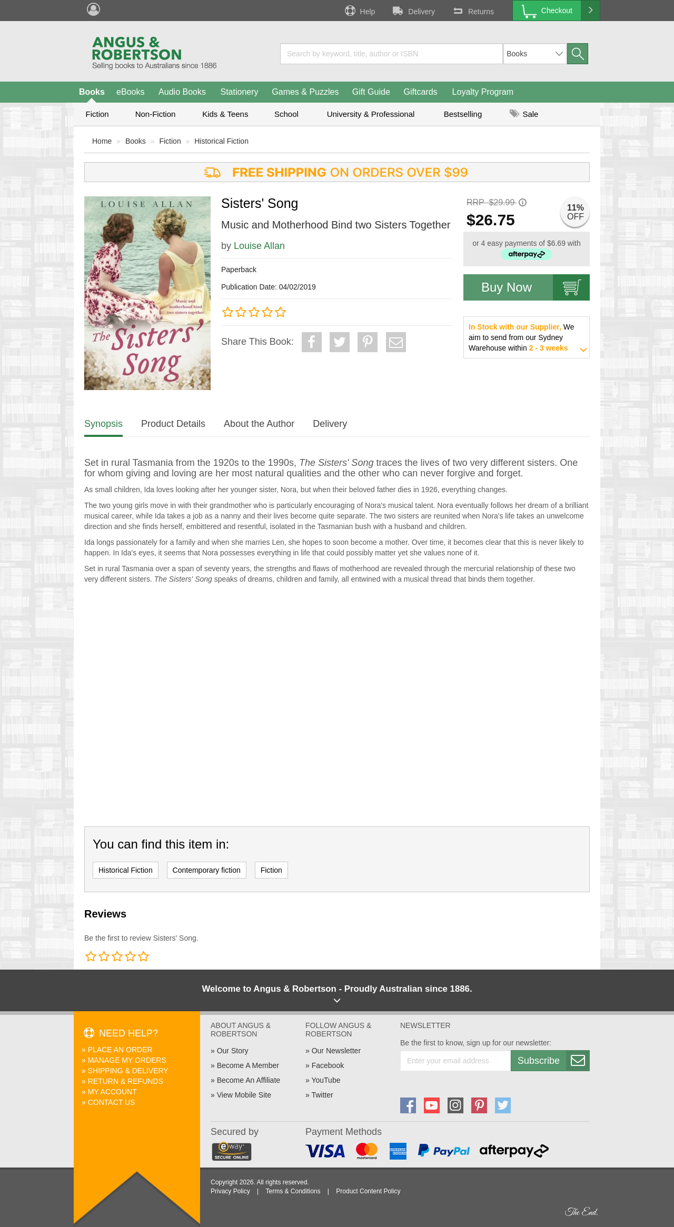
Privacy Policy (230, 1191)
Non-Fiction (155, 113)
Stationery (239, 91)
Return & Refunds (125, 1081)
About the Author (259, 423)
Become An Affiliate (248, 1080)
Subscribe (553, 1061)
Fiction (96, 113)
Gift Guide (371, 91)
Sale (524, 113)
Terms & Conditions (292, 1191)
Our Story (233, 1050)
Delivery (413, 10)
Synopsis (103, 423)
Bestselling (463, 113)
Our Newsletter (336, 1050)
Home (102, 141)
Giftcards (421, 91)
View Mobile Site (244, 1095)
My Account (112, 1092)
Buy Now (535, 287)
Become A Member (248, 1065)
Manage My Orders (127, 1060)
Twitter (322, 1095)
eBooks (130, 91)
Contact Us (111, 1102)
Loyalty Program (483, 91)
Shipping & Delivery (128, 1070)
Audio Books (182, 91)
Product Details (173, 423)
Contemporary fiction (207, 870)
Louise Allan (259, 246)
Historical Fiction (221, 141)
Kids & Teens (225, 113)
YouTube (325, 1080)
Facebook (328, 1065)
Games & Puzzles (305, 91)
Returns (472, 10)
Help (359, 10)
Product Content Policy (368, 1191)
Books (92, 91)
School (286, 113)
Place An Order (120, 1049)
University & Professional (371, 113)
